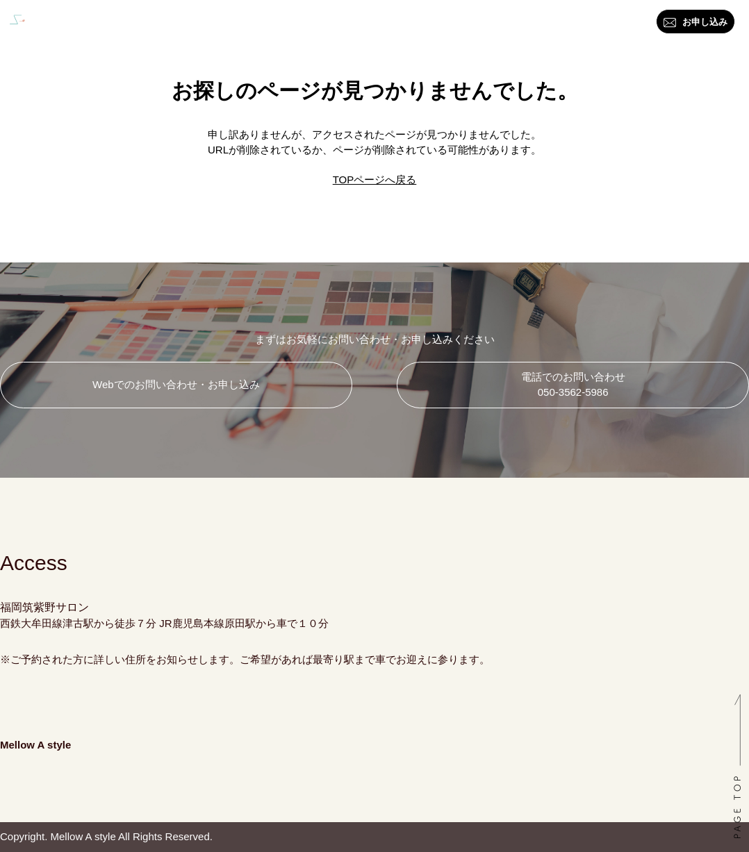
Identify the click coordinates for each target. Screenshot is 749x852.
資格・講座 (356, 25)
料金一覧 (423, 25)
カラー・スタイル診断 (258, 25)
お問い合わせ (547, 25)
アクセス (619, 25)
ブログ (479, 25)
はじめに (165, 25)
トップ (108, 25)
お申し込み (695, 22)
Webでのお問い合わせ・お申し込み (176, 384)
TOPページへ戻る (375, 179)
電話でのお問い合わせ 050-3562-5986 (573, 385)
